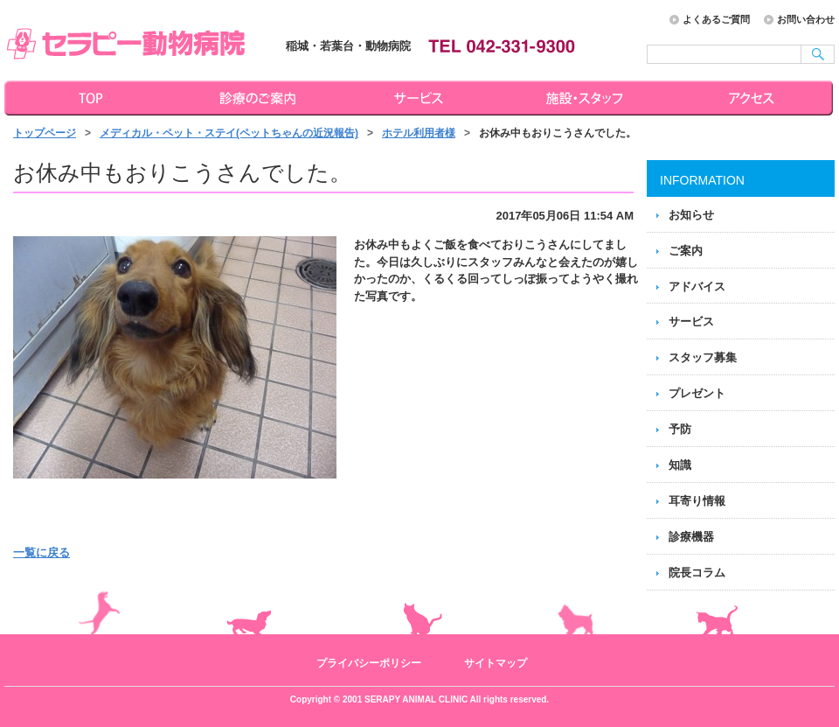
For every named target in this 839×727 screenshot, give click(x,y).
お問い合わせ (806, 19)
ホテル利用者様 (418, 133)
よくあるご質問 (716, 19)
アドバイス (697, 286)
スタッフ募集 (703, 357)
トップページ (87, 98)
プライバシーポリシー (368, 663)
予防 (680, 429)
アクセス (753, 98)
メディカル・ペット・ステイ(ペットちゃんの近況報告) (229, 133)
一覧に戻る (41, 552)
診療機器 (691, 536)
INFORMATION (702, 180)
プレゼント (697, 393)
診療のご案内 (255, 98)
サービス (421, 98)
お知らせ (691, 214)
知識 (680, 465)
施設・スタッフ (587, 98)
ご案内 (686, 250)
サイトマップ (495, 663)
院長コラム (697, 572)
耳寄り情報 (697, 500)
